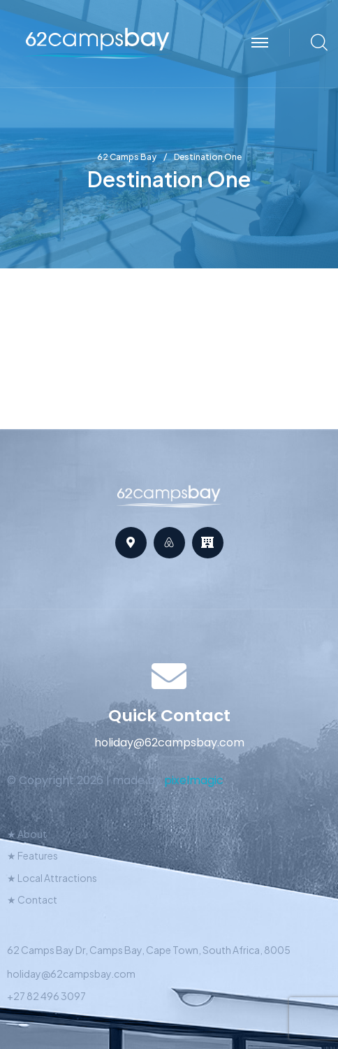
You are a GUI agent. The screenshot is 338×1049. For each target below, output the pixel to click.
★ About (27, 833)
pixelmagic (193, 780)
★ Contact (32, 899)
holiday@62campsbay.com (71, 973)
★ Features (32, 855)
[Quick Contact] (169, 675)
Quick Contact (169, 715)
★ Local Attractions (52, 877)
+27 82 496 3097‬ (46, 996)
